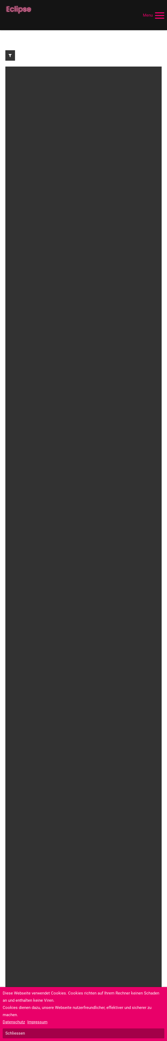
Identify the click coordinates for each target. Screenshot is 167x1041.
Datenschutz (14, 1022)
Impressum (37, 1022)
